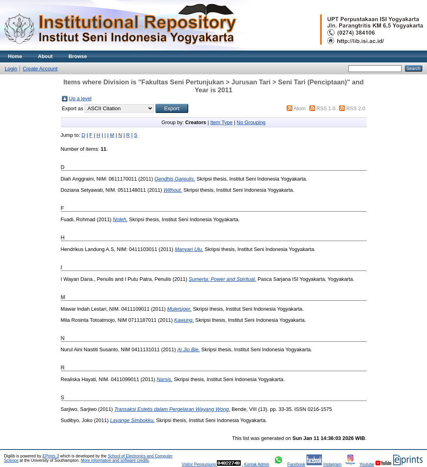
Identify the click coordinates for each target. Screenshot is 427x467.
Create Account (40, 69)
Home (15, 56)
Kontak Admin (256, 464)
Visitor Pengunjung (199, 464)
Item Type (221, 122)
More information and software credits (115, 460)
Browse (78, 56)
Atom (299, 108)
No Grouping (251, 122)
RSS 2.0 (355, 108)
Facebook (296, 464)
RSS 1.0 (326, 108)
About (45, 56)
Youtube (366, 464)
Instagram (332, 464)
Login (11, 69)
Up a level (80, 98)
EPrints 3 (51, 456)
